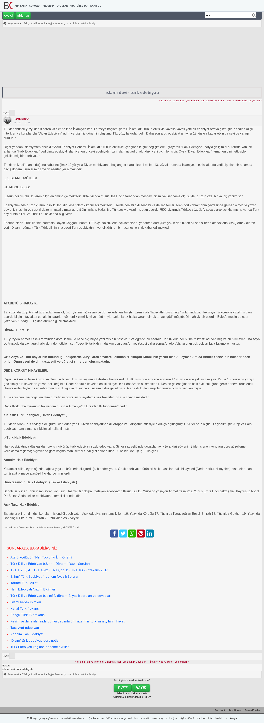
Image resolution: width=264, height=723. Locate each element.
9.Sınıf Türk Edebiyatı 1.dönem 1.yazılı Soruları (44, 576)
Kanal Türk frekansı (25, 608)
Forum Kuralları (253, 710)
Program (48, 5)
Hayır (141, 688)
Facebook (220, 710)
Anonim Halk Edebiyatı (27, 634)
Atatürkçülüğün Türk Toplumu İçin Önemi (41, 557)
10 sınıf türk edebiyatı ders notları (35, 640)
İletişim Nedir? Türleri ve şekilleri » (244, 100)
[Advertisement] (132, 57)
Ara (72, 5)
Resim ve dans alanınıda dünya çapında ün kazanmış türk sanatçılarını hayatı (67, 621)
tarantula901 (21, 118)
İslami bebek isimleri (25, 602)
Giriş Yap (82, 5)
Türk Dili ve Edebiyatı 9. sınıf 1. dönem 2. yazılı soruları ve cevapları (60, 596)
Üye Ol (8, 15)
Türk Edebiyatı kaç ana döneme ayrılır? (39, 647)
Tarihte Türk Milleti (24, 583)
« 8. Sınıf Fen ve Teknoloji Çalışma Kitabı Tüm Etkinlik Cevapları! (191, 100)
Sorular (34, 5)
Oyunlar (62, 5)
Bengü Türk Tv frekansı (27, 615)
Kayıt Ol (95, 5)
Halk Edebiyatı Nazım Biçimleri (33, 589)
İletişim (233, 718)
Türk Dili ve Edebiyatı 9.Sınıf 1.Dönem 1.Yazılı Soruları (50, 564)
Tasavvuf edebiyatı (24, 628)
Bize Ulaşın (235, 710)
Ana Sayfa (21, 5)
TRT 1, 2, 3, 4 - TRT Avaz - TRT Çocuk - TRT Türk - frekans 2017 (59, 570)
